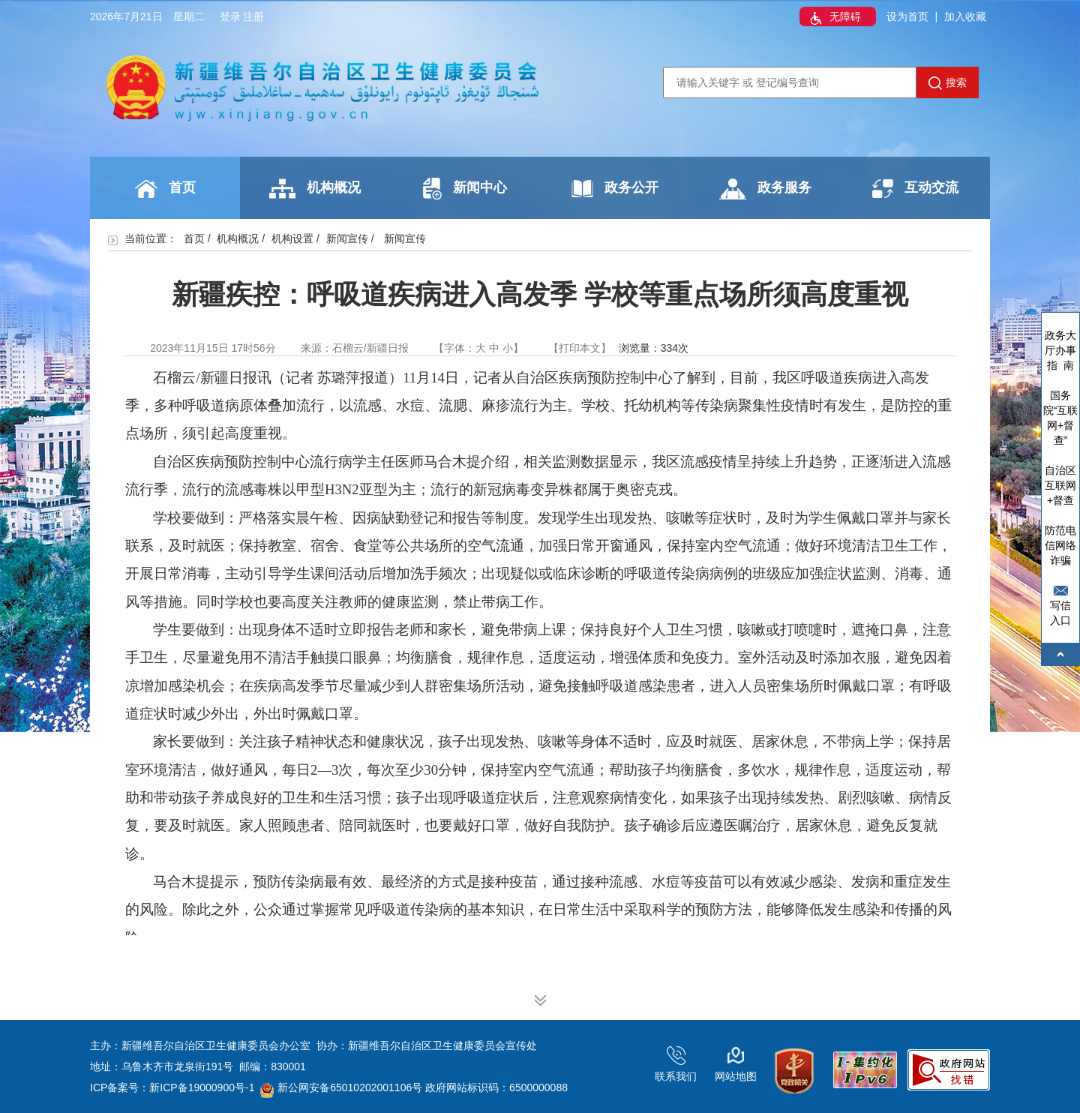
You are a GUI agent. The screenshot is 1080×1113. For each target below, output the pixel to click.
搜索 (947, 83)
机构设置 (293, 238)
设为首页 (907, 16)
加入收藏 (965, 16)
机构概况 (315, 188)
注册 (253, 16)
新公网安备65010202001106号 (341, 1088)
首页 (165, 189)
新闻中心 (465, 189)
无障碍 (834, 18)
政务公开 (615, 188)
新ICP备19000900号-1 (201, 1088)
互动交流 (915, 188)
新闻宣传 (347, 238)
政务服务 (765, 189)
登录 (230, 16)
